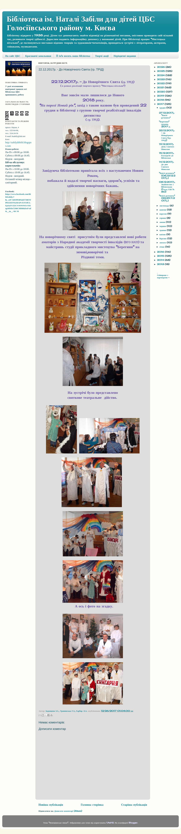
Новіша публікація (50, 804)
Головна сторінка (92, 804)
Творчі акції (102, 55)
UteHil (110, 822)
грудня (162, 108)
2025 (161, 71)
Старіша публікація (134, 804)
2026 (161, 67)
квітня (162, 234)
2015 (161, 256)
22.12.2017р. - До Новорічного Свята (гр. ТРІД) (167, 135)
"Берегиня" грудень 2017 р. (164, 124)
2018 (161, 100)
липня (162, 222)
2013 (161, 264)
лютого (163, 242)
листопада (164, 205)
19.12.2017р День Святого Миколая (166, 146)
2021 (161, 87)
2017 (161, 104)
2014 (161, 260)
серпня (163, 218)
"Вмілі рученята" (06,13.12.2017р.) (167, 175)
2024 (161, 75)
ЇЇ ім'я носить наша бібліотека (73, 55)
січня (162, 247)
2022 (161, 83)
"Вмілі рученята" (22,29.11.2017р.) (167, 198)
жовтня (163, 209)
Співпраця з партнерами (162, 276)
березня (163, 238)
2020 (161, 92)
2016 (161, 252)
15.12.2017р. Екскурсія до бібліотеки (166, 155)
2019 (161, 96)
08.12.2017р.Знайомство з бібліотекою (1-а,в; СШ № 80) (167, 187)
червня (163, 226)
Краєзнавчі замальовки (38, 55)
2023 (161, 79)
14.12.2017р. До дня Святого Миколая (166, 166)
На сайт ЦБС (12, 55)
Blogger (133, 822)
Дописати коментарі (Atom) (68, 811)
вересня (163, 214)
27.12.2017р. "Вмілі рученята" (167, 115)
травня (163, 230)
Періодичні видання (125, 55)
